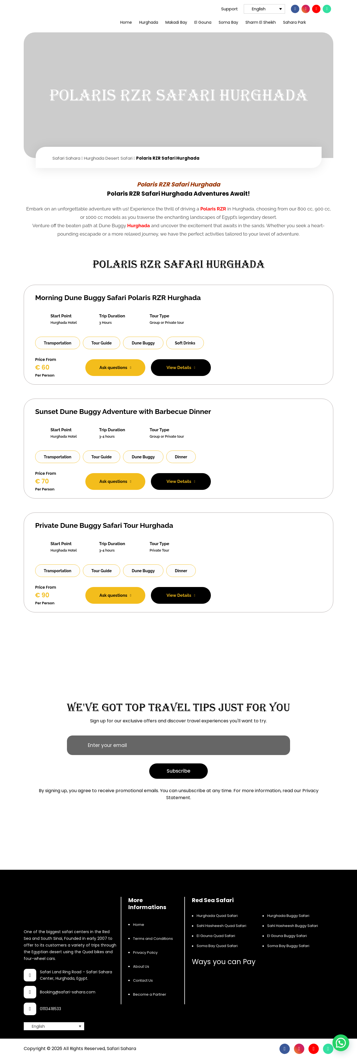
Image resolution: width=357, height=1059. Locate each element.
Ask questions (115, 367)
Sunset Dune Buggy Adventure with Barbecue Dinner (123, 411)
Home (126, 22)
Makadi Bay (176, 22)
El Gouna (202, 22)
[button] (340, 1042)
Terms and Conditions (153, 938)
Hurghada (148, 22)
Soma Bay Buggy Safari (288, 945)
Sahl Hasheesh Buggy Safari (292, 925)
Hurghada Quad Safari (217, 915)
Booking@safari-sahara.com (67, 992)
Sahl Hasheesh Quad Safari (221, 925)
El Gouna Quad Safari (216, 935)
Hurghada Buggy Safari (288, 915)
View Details (181, 367)
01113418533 (50, 1009)
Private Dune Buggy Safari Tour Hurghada (104, 525)
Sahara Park (294, 22)
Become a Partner (149, 994)
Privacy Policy (145, 952)
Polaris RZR (213, 209)
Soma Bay (228, 22)
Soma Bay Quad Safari (217, 945)
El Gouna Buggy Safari (287, 935)
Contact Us (143, 980)
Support (225, 9)
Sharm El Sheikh (260, 22)
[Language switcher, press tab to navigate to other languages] (264, 9)
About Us (141, 966)
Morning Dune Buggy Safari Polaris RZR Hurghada (118, 297)
